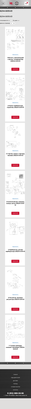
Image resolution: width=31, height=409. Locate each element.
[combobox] (12, 23)
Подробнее (15, 69)
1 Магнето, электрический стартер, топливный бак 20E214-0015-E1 (15, 59)
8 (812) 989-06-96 (15, 393)
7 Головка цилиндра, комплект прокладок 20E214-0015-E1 (15, 347)
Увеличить (15, 54)
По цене (15, 20)
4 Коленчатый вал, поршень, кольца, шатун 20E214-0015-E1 (15, 203)
